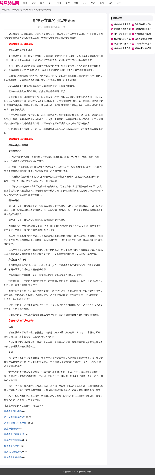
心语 (110, 3)
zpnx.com (81, 472)
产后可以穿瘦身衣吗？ (15, 417)
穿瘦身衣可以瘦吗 (13, 411)
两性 (68, 3)
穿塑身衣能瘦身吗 (13, 457)
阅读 (119, 3)
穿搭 (34, 3)
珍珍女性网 (17, 10)
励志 (102, 3)
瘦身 (42, 3)
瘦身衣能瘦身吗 (11, 446)
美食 (59, 3)
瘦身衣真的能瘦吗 (13, 440)
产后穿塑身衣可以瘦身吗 (16, 423)
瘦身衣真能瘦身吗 (13, 451)
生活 (93, 3)
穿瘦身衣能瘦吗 (11, 428)
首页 (25, 3)
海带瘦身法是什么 (143, 29)
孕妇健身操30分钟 (143, 24)
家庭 (76, 3)
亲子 (85, 3)
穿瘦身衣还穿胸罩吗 (14, 434)
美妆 (51, 3)
